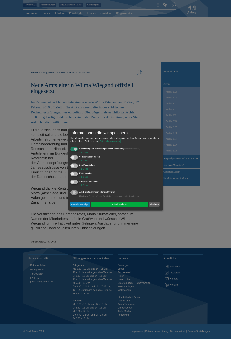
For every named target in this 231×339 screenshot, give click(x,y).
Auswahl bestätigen (80, 204)
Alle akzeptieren (119, 204)
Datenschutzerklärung (110, 141)
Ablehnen (154, 204)
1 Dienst (83, 152)
